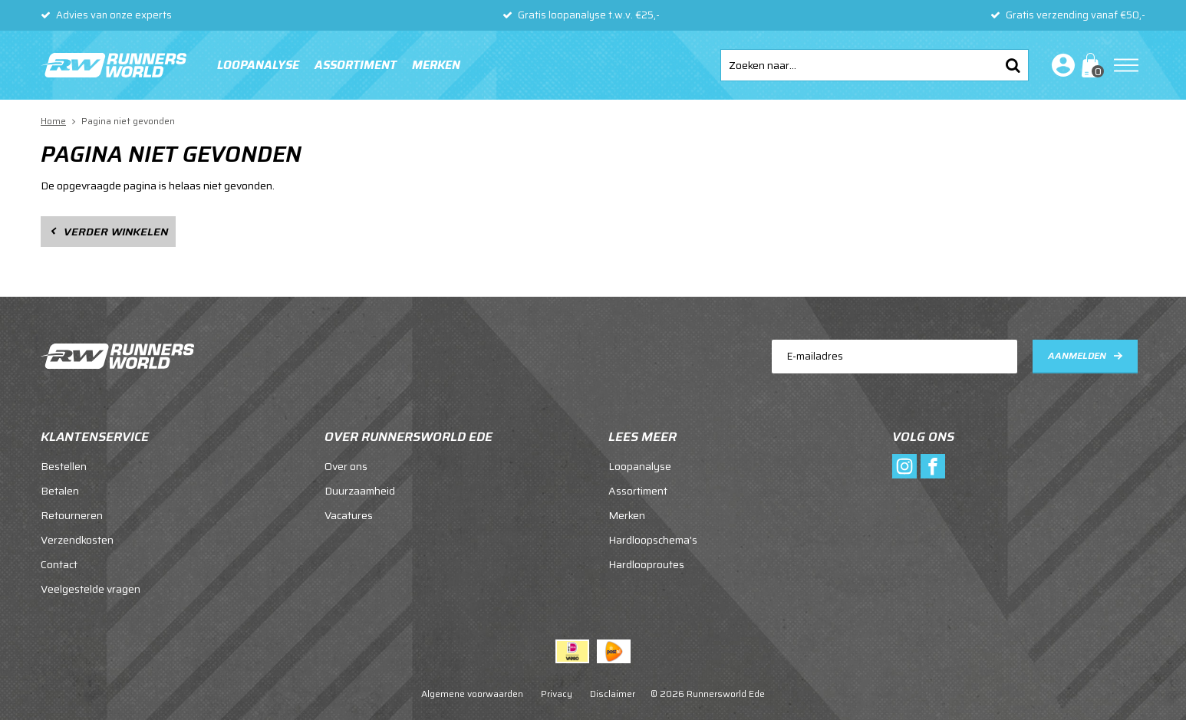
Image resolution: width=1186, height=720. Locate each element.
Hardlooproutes (646, 564)
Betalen (60, 490)
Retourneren (72, 515)
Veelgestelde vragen (90, 588)
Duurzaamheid (360, 490)
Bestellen (64, 466)
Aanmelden (1077, 355)
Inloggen (1060, 65)
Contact (59, 564)
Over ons (346, 466)
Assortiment (356, 65)
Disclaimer (612, 693)
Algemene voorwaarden (472, 693)
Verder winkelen (116, 231)
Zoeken (1012, 65)
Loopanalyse (258, 65)
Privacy (556, 693)
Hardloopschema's (652, 539)
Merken (436, 65)
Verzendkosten (77, 539)
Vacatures (349, 515)
